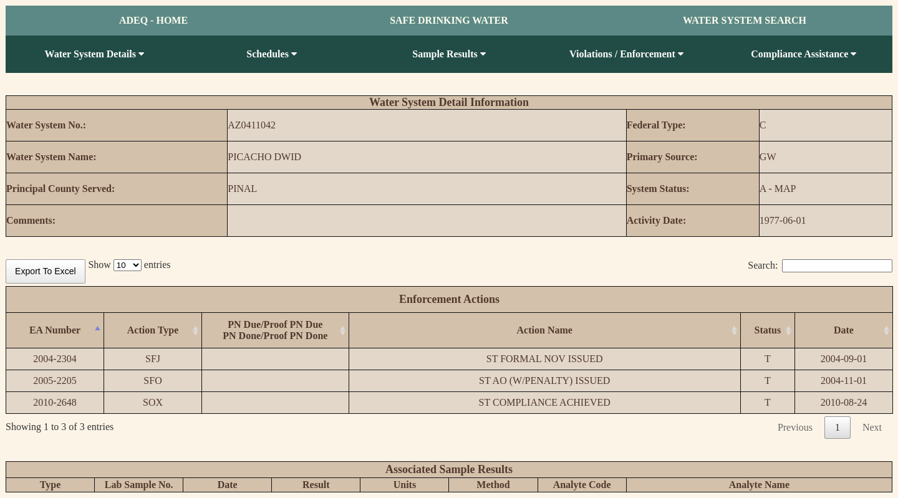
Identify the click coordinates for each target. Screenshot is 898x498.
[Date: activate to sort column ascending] (843, 330)
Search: (820, 265)
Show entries (129, 264)
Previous (795, 427)
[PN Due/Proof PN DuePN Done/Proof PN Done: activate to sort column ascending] (275, 330)
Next (872, 427)
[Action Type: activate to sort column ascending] (153, 330)
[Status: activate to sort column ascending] (767, 330)
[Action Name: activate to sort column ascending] (544, 330)
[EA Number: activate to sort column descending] (55, 330)
